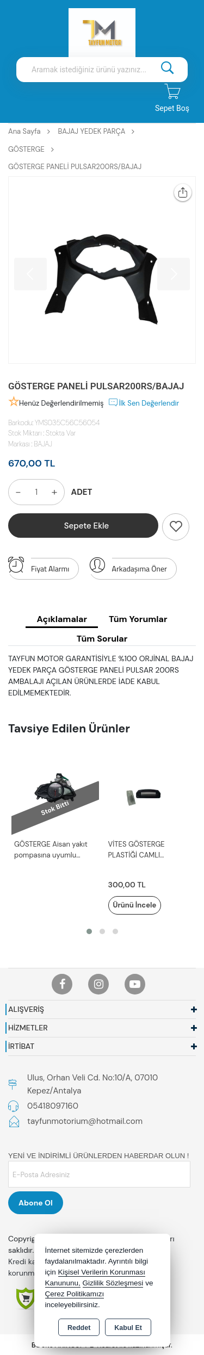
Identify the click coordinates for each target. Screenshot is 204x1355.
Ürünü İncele (135, 905)
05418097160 (52, 1106)
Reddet (78, 1328)
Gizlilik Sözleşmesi (113, 1283)
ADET (81, 492)
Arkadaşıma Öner (128, 566)
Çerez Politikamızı (74, 1294)
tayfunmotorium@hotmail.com (85, 1121)
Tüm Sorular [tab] (102, 638)
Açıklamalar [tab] (61, 619)
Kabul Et (128, 1328)
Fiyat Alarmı (38, 566)
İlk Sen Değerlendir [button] (143, 402)
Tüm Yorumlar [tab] (138, 619)
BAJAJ (43, 444)
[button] (89, 931)
